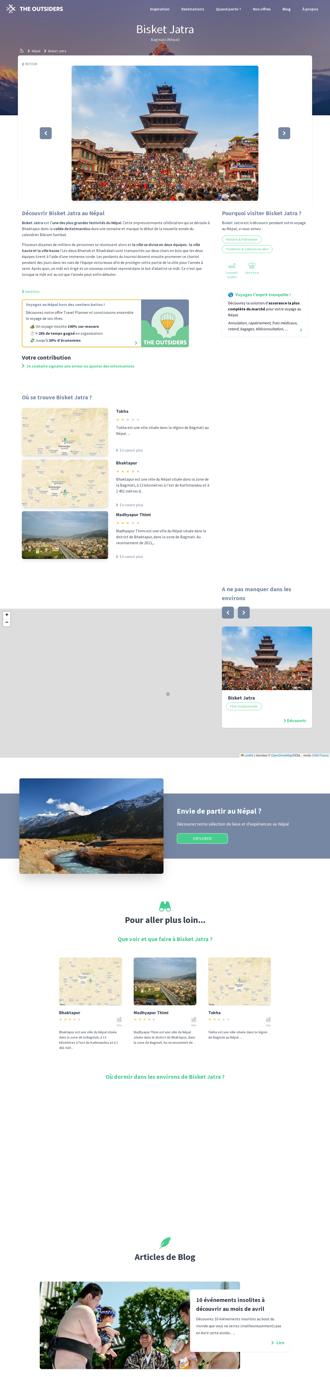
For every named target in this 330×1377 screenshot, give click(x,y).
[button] (165, 133)
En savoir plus (129, 450)
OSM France (320, 755)
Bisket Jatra (57, 51)
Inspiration (159, 8)
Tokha (122, 411)
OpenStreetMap (281, 755)
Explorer (202, 838)
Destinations (192, 8)
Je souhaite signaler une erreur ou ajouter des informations (78, 366)
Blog (286, 8)
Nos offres (262, 8)
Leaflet (247, 755)
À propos (310, 8)
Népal (36, 51)
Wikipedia (31, 292)
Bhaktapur (126, 463)
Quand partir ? (228, 8)
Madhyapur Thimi (133, 514)
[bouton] (228, 613)
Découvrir (296, 720)
